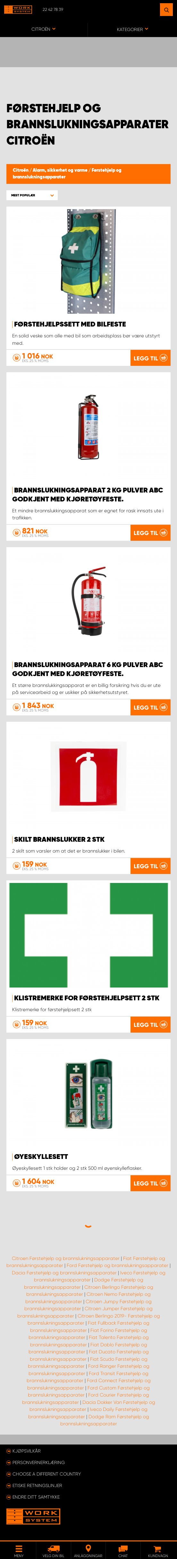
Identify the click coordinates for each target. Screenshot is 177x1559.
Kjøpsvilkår (27, 1450)
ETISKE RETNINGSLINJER (37, 1485)
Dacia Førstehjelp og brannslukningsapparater (64, 1273)
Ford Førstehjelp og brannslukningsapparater (117, 1265)
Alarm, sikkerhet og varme (60, 170)
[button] (32, 195)
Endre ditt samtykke (36, 1497)
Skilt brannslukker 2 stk (59, 839)
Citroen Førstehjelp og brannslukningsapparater (66, 1258)
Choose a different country (47, 1473)
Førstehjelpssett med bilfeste (70, 324)
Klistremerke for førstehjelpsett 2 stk (86, 998)
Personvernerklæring (39, 1462)
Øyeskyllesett (41, 1157)
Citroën (21, 170)
